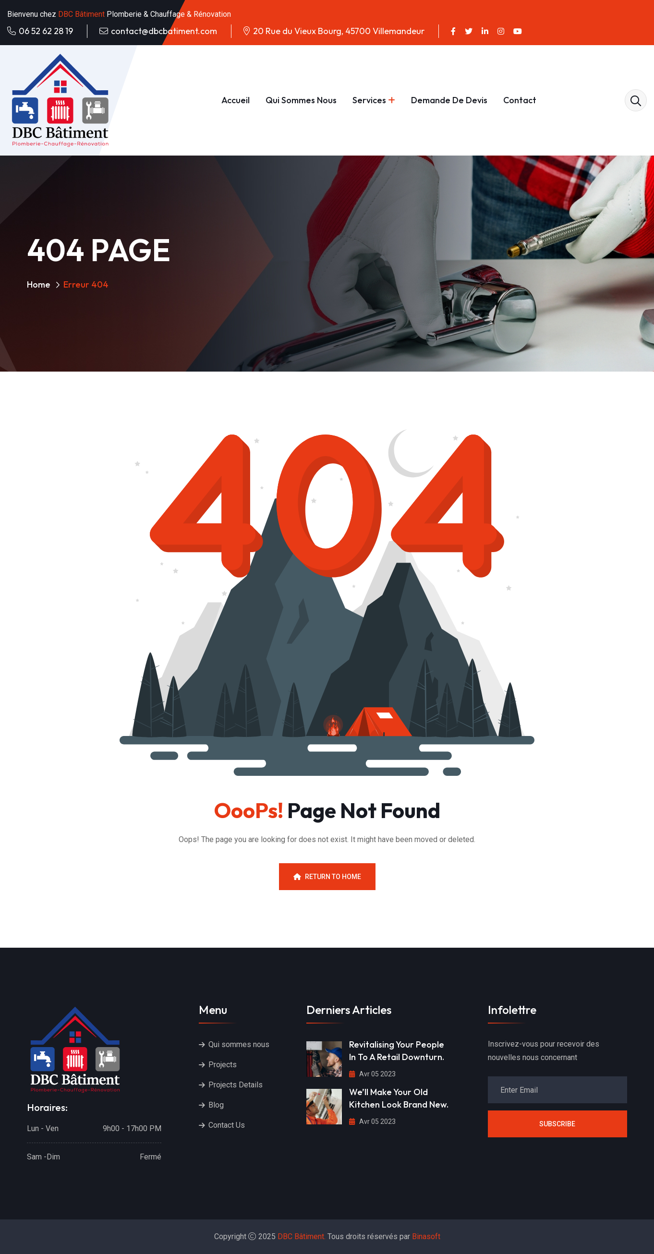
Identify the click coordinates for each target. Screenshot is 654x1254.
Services (369, 100)
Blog (216, 1104)
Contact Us (226, 1125)
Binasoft (426, 1236)
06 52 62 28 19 (46, 30)
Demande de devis (449, 100)
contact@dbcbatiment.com (164, 30)
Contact (519, 100)
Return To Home (327, 876)
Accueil (235, 100)
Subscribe (557, 1124)
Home (38, 284)
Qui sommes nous (301, 100)
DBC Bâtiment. (302, 1236)
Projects (222, 1064)
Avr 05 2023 (372, 1074)
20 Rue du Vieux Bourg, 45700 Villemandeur (338, 30)
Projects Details (235, 1084)
